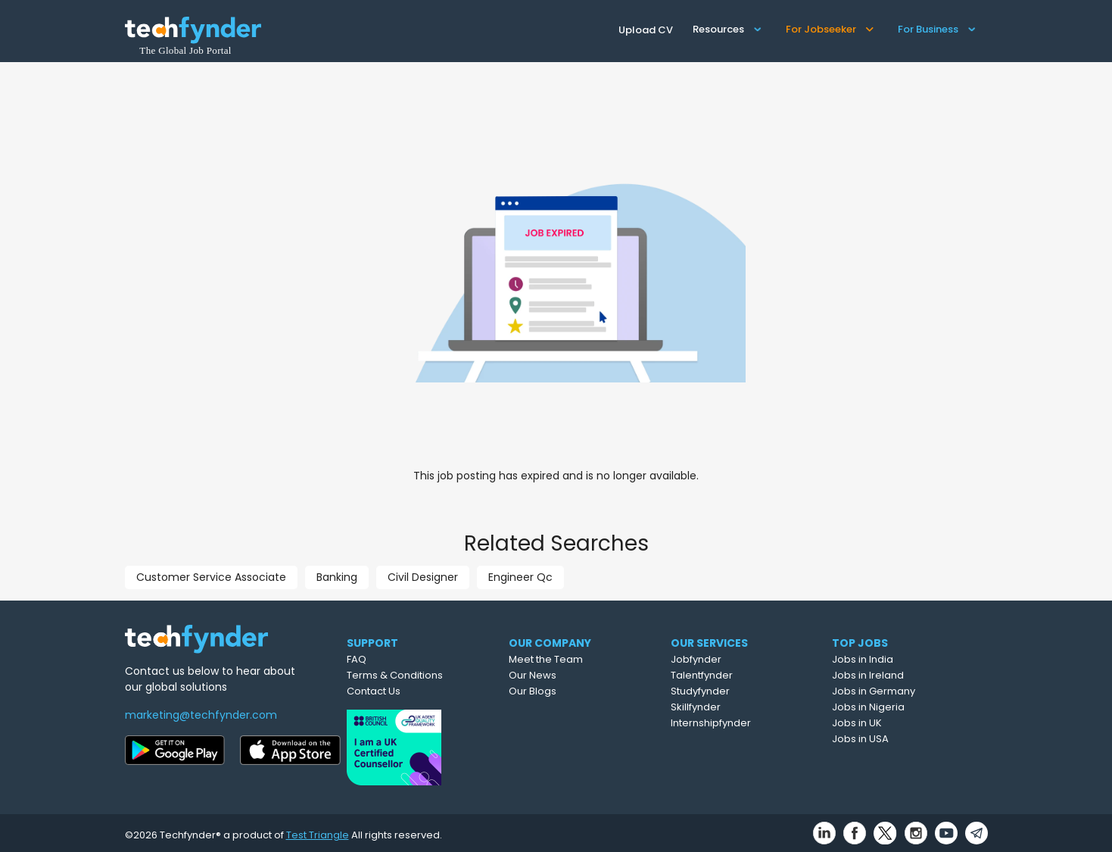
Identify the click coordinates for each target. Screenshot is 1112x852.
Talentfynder (739, 675)
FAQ (386, 659)
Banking (336, 577)
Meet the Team (582, 659)
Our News (569, 675)
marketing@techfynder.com (201, 714)
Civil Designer (423, 577)
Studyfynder (737, 691)
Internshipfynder (748, 723)
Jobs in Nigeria (904, 707)
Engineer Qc (520, 577)
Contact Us (403, 691)
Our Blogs (569, 691)
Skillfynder (733, 707)
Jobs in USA (896, 739)
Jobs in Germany (910, 691)
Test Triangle (317, 830)
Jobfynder (733, 659)
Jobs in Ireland (904, 675)
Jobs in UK (893, 723)
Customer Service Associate (211, 577)
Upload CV (645, 30)
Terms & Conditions (424, 675)
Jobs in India (899, 659)
